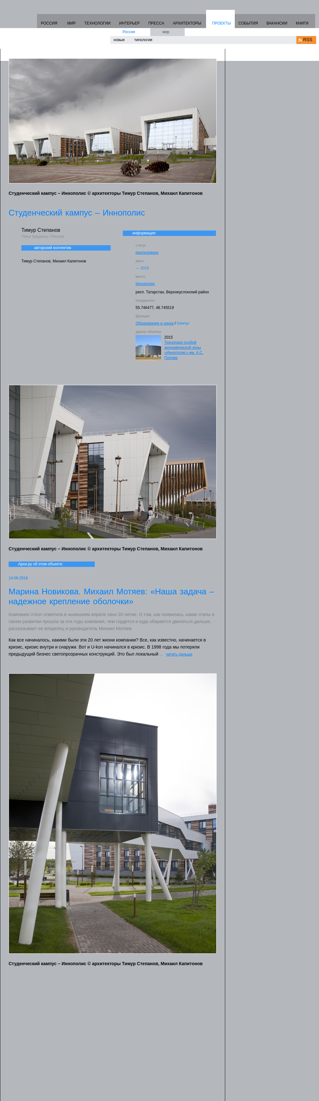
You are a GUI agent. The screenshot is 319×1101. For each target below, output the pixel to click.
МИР (71, 23)
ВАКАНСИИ (276, 23)
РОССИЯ (49, 23)
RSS (307, 39)
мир (165, 32)
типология (143, 40)
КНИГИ (302, 23)
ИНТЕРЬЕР (129, 23)
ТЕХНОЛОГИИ (97, 23)
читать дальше (179, 654)
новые (119, 40)
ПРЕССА (156, 23)
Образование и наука (155, 323)
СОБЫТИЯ (248, 23)
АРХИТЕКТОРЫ (187, 23)
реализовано (147, 252)
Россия (128, 32)
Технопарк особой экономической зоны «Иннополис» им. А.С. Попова (184, 350)
